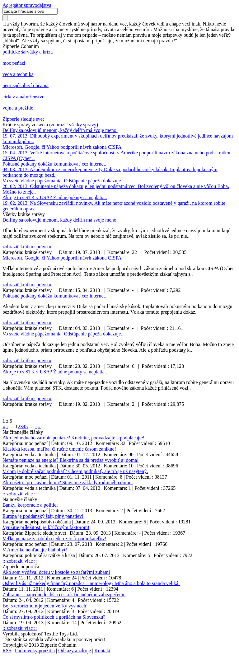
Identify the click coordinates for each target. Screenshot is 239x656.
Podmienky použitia (35, 650)
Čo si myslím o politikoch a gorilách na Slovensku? (53, 617)
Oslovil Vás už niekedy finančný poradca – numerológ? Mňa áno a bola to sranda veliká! (91, 583)
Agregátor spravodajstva (26, 5)
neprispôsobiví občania (25, 85)
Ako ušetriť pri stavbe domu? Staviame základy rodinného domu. (67, 482)
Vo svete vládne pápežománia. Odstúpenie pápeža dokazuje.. (62, 180)
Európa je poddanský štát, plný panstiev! (42, 516)
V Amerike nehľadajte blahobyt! (34, 549)
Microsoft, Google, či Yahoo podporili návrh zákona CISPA (62, 147)
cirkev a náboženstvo (23, 96)
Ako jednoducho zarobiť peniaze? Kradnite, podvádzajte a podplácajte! (73, 437)
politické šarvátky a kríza (27, 51)
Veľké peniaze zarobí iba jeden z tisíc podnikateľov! (54, 538)
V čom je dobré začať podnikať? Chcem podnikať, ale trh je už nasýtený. (75, 471)
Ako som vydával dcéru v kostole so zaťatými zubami (56, 572)
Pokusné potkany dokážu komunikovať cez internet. (54, 163)
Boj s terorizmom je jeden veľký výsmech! (45, 605)
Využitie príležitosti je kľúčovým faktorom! (45, 527)
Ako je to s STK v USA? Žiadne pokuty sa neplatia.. (54, 197)
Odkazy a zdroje (74, 650)
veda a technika (18, 74)
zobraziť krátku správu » (26, 246)
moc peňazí (13, 63)
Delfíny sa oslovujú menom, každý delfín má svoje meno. (60, 130)
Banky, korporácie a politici (30, 505)
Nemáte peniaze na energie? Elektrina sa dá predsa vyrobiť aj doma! (70, 460)
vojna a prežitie (17, 107)
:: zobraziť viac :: (19, 493)
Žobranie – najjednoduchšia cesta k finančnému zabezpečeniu (63, 594)
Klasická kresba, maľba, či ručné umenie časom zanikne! (59, 449)
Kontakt (102, 650)
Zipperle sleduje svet (23, 119)
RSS (6, 650)
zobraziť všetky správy (73, 124)
